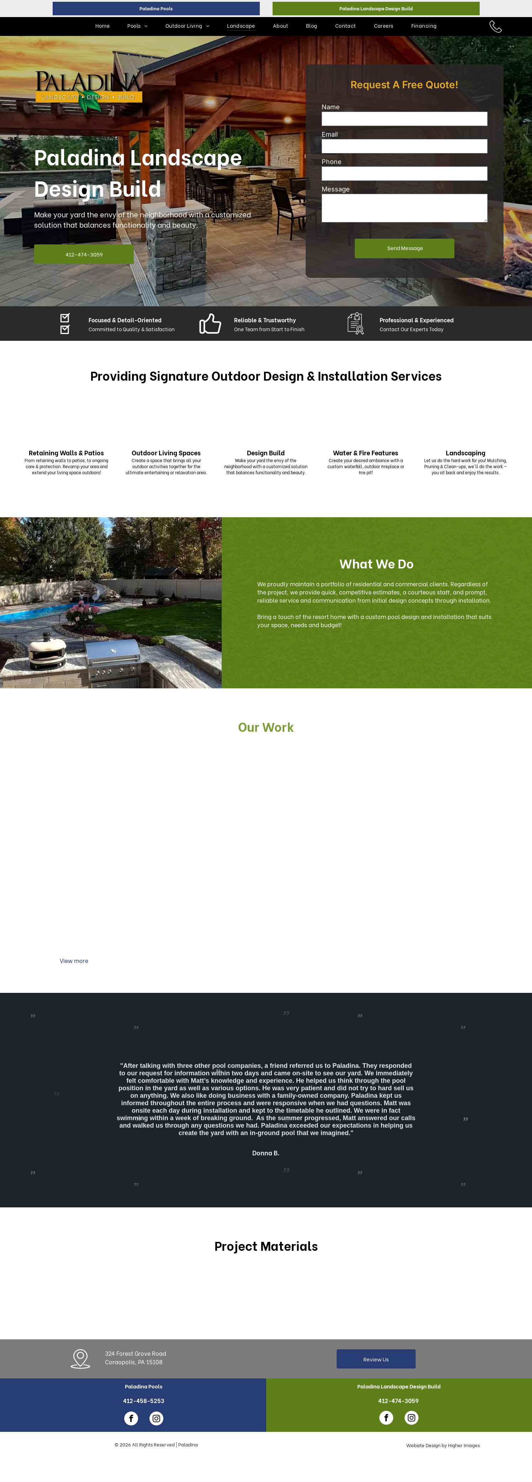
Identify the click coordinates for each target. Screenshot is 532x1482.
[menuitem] (102, 25)
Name (331, 107)
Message (336, 189)
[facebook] (131, 1419)
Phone (332, 161)
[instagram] (156, 1419)
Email (330, 134)
